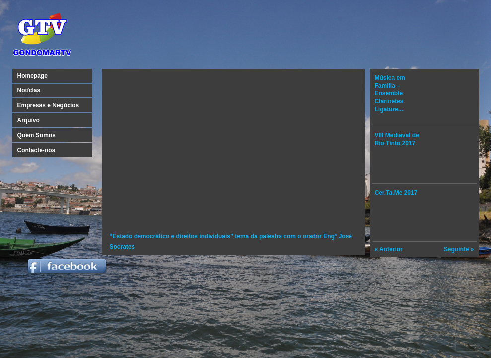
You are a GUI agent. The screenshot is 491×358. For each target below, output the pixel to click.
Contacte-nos (36, 150)
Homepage (32, 75)
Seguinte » (459, 249)
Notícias (29, 90)
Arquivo (28, 120)
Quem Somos (36, 135)
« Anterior (389, 249)
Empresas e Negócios (48, 105)
